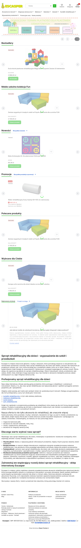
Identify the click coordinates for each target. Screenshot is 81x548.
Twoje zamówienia (60, 494)
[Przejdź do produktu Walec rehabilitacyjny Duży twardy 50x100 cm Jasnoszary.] (31, 189)
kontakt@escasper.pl (42, 522)
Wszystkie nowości (20, 130)
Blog (2, 496)
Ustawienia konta (60, 496)
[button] (54, 5)
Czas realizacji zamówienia (36, 511)
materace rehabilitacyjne (11, 398)
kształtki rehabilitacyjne (11, 396)
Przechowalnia (59, 498)
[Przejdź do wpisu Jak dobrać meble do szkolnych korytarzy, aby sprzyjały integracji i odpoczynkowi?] (40, 313)
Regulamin (4, 511)
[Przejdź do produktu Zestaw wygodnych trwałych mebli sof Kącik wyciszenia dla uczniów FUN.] (34, 101)
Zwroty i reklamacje (7, 506)
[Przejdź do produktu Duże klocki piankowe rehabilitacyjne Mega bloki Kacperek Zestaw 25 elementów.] (36, 57)
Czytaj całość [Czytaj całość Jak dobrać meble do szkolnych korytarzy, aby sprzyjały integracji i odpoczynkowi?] (14, 343)
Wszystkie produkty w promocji (25, 174)
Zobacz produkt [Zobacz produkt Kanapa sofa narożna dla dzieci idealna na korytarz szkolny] (15, 294)
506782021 (71, 521)
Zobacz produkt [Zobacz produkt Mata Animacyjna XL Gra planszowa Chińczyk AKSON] (15, 166)
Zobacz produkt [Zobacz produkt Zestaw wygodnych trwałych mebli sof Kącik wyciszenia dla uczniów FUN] (15, 122)
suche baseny (8, 400)
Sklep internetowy (38, 528)
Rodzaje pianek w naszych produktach (13, 508)
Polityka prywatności (34, 494)
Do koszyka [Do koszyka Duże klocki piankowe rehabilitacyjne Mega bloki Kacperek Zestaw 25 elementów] (13, 78)
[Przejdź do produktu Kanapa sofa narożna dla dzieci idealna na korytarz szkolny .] (31, 273)
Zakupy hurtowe (6, 509)
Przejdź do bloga (23, 301)
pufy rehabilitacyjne (10, 402)
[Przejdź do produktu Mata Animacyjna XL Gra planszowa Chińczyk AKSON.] (31, 145)
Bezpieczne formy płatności (36, 506)
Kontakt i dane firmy (7, 494)
